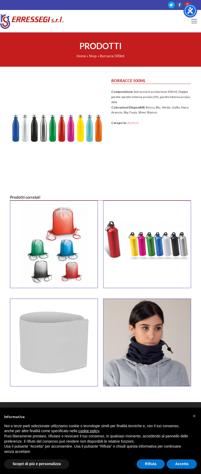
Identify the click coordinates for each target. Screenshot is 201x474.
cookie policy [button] (88, 431)
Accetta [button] (181, 464)
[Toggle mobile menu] (194, 21)
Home (81, 56)
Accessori (133, 123)
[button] (194, 416)
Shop (93, 56)
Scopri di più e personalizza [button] (37, 464)
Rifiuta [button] (151, 464)
